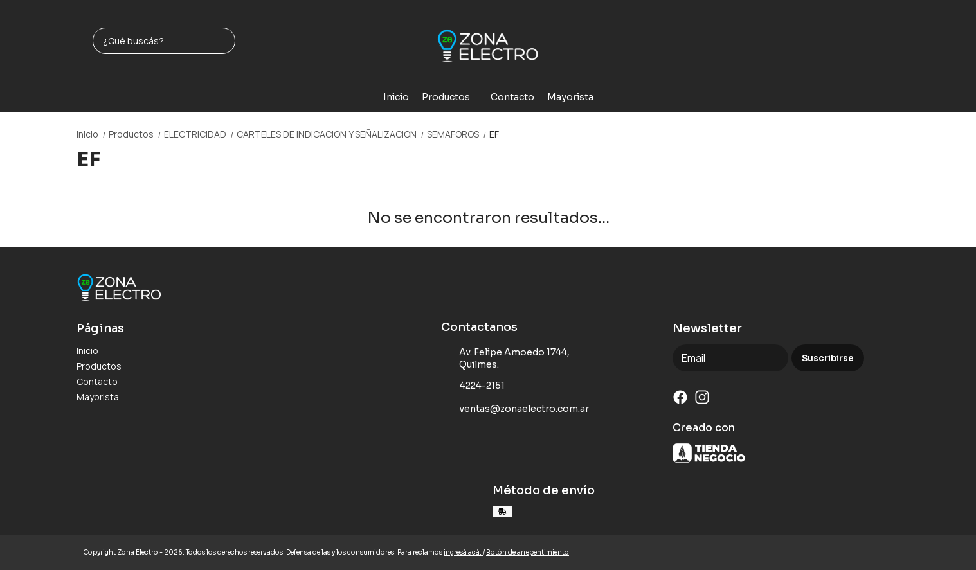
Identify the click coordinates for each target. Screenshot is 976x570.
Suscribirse (828, 358)
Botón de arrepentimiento (527, 552)
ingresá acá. (463, 552)
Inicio (396, 97)
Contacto (512, 97)
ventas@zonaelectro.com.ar (515, 409)
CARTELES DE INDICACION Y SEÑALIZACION (332, 134)
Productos (452, 97)
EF (494, 134)
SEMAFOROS (458, 134)
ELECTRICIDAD (200, 134)
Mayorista (570, 97)
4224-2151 (473, 386)
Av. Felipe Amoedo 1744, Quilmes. (505, 358)
